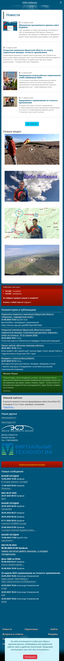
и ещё (4, 588)
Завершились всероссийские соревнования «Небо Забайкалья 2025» (40, 76)
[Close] (30, 657)
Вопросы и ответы (13, 634)
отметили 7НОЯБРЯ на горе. (14, 523)
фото (3, 498)
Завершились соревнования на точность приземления (38, 101)
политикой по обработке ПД (30, 652)
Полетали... (6, 488)
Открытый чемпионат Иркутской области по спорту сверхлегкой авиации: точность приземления (28, 51)
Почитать (6, 391)
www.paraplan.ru (8, 417)
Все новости (32, 124)
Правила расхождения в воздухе (32, 464)
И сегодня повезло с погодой (14, 481)
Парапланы (31, 629)
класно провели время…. (12, 564)
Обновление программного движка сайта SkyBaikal (39, 26)
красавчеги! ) (7, 540)
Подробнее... (9, 407)
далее (4, 601)
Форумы (53, 634)
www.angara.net (8, 422)
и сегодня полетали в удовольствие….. (18, 530)
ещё (3, 595)
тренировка (6, 509)
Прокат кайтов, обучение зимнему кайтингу (22, 345)
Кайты (54, 629)
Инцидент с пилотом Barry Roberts (17, 358)
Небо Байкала (29, 2)
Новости (13, 15)
